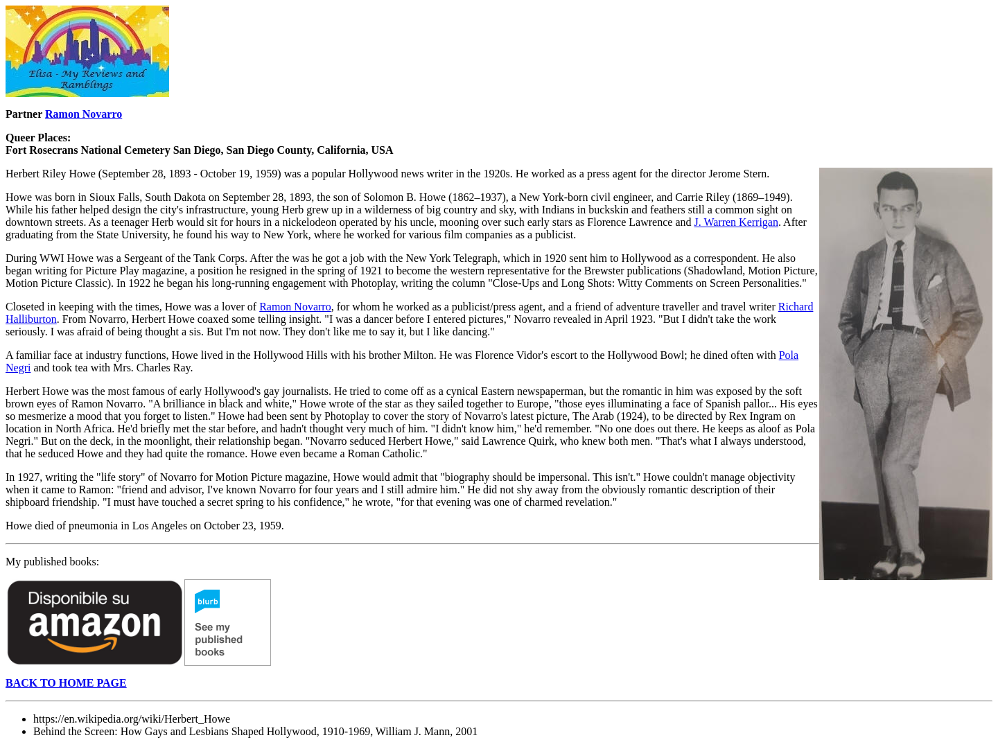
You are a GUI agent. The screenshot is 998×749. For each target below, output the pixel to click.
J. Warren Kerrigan (736, 222)
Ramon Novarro (83, 114)
